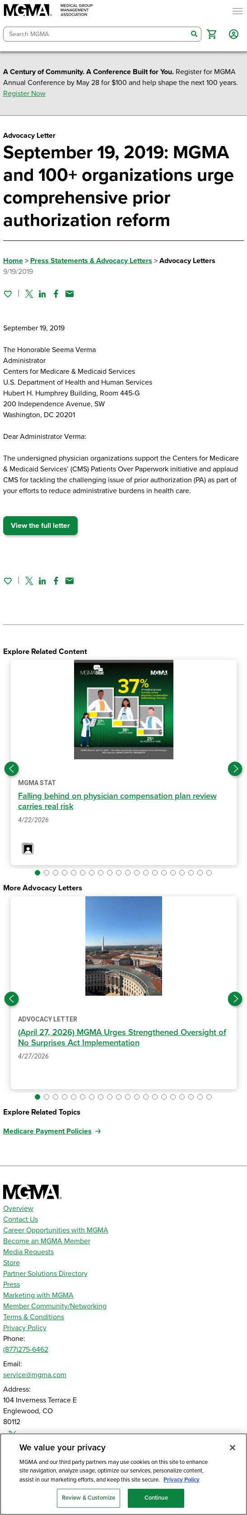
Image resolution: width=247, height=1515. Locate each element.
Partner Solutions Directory (45, 1273)
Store (11, 1262)
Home (13, 260)
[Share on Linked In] (42, 294)
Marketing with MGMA (38, 1295)
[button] (211, 34)
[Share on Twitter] (29, 294)
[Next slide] (235, 769)
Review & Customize (88, 1497)
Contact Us (20, 1219)
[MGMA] (48, 11)
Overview (18, 1208)
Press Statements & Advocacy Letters (91, 260)
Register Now (24, 93)
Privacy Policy (25, 1327)
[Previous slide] (12, 769)
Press (11, 1284)
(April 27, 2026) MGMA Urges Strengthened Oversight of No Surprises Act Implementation (122, 1037)
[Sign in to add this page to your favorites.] (7, 293)
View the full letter (40, 525)
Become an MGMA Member (46, 1241)
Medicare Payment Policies (47, 1131)
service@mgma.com (34, 1374)
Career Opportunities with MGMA (55, 1230)
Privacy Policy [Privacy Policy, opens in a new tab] (181, 1479)
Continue (156, 1497)
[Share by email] (69, 294)
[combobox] (96, 34)
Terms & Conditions (33, 1317)
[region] (123, 1474)
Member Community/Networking (55, 1306)
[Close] (232, 1448)
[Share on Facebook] (56, 294)
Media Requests (28, 1251)
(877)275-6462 (25, 1349)
